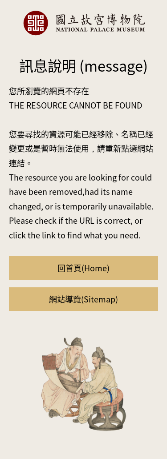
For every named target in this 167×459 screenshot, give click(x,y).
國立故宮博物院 (83, 23)
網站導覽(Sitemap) (83, 299)
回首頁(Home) (83, 268)
